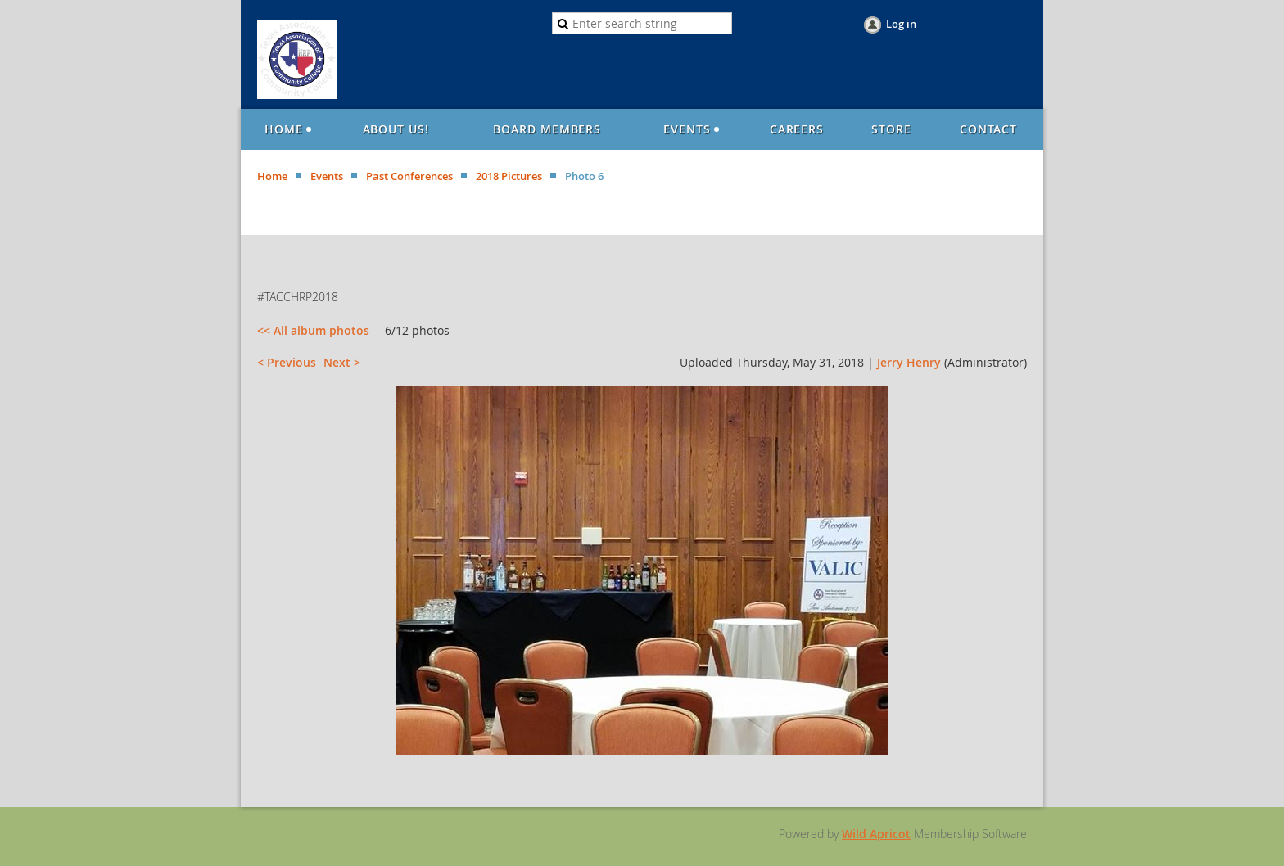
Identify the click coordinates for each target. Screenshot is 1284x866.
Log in (901, 23)
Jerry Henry (909, 362)
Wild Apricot (876, 833)
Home (272, 176)
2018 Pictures (509, 176)
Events (326, 176)
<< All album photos (313, 330)
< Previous (286, 362)
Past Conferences (409, 176)
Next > (341, 362)
